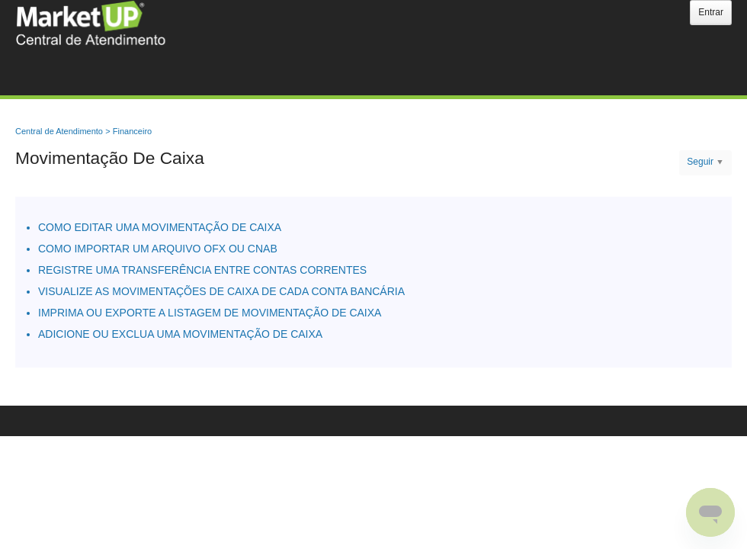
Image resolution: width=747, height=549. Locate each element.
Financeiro (132, 131)
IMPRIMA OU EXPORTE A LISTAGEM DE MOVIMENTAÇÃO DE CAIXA (209, 313)
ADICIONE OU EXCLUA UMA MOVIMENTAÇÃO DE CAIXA (180, 334)
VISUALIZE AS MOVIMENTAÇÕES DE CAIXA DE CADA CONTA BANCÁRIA (221, 291)
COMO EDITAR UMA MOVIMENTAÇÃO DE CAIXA (159, 227)
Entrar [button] (710, 12)
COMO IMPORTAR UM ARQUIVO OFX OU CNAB (157, 248)
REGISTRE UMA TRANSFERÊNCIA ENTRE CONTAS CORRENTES (202, 270)
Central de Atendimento (59, 131)
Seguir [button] (700, 161)
